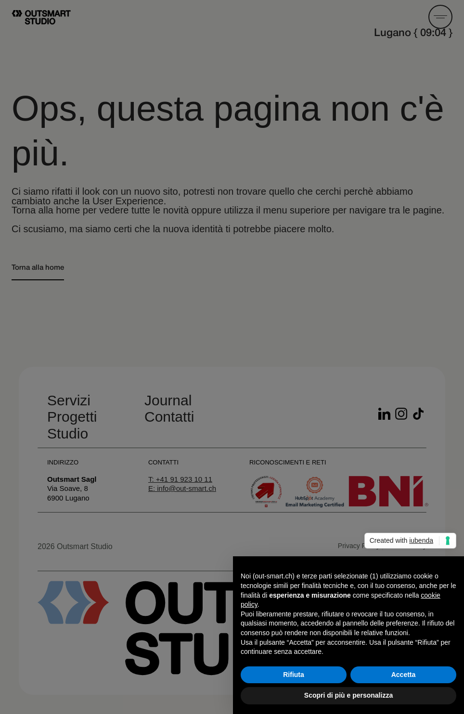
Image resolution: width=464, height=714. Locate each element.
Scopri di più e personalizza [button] (348, 695)
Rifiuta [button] (293, 674)
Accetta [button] (403, 674)
